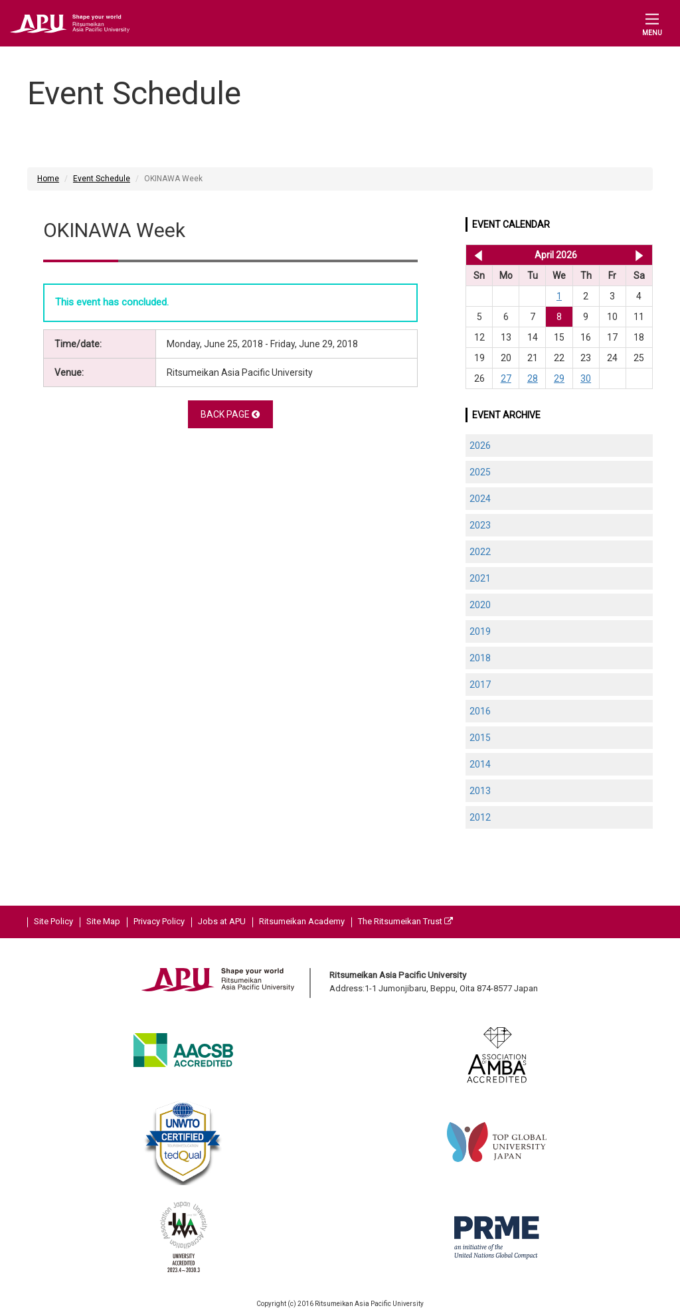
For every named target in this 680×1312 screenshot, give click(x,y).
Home (48, 178)
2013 (480, 790)
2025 (480, 472)
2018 (480, 658)
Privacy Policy (159, 921)
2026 (480, 445)
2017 (480, 684)
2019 (480, 631)
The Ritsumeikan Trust (405, 921)
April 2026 (556, 255)
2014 (480, 764)
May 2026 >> (639, 255)
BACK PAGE (230, 414)
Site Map (103, 921)
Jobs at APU (222, 921)
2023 (480, 525)
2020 (480, 605)
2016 (480, 711)
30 (585, 378)
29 (559, 378)
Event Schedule (101, 178)
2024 (480, 498)
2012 (480, 817)
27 (506, 378)
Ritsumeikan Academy (302, 921)
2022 (480, 551)
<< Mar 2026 (476, 255)
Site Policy (53, 921)
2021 (480, 578)
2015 (480, 737)
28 (532, 378)
